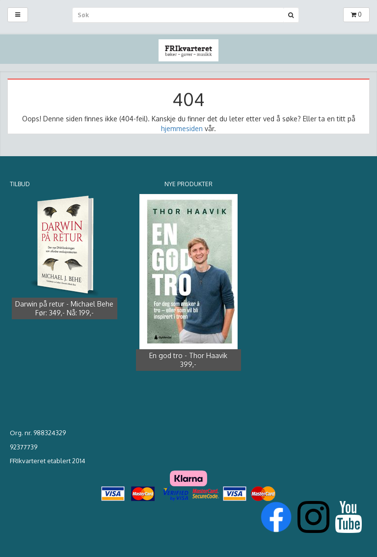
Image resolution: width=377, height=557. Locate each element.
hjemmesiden (182, 128)
